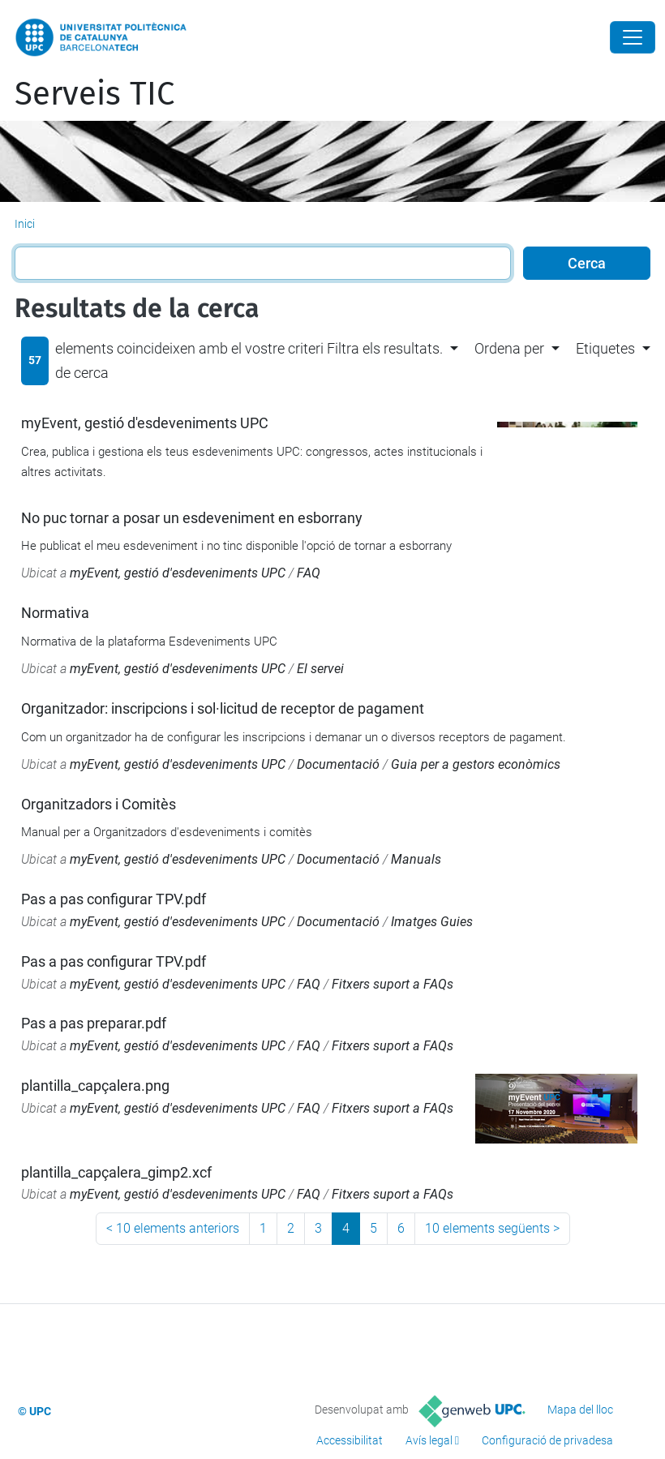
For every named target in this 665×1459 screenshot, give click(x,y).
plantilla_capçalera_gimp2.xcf (116, 1172)
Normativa (55, 612)
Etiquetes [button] (605, 348)
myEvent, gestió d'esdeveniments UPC (144, 422)
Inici (25, 223)
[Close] (632, 37)
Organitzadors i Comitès (98, 804)
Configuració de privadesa (547, 1440)
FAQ (308, 573)
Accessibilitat (349, 1440)
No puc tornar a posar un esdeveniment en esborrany (192, 517)
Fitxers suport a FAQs (392, 984)
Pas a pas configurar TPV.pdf (113, 899)
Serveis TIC (94, 94)
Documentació (338, 764)
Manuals (416, 859)
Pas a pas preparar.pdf (93, 1023)
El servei (320, 668)
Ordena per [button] (509, 348)
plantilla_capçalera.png (95, 1085)
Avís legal (429, 1440)
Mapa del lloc (580, 1409)
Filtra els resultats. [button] (385, 348)
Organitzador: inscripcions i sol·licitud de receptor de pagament (222, 708)
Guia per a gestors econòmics (475, 764)
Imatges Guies (432, 921)
